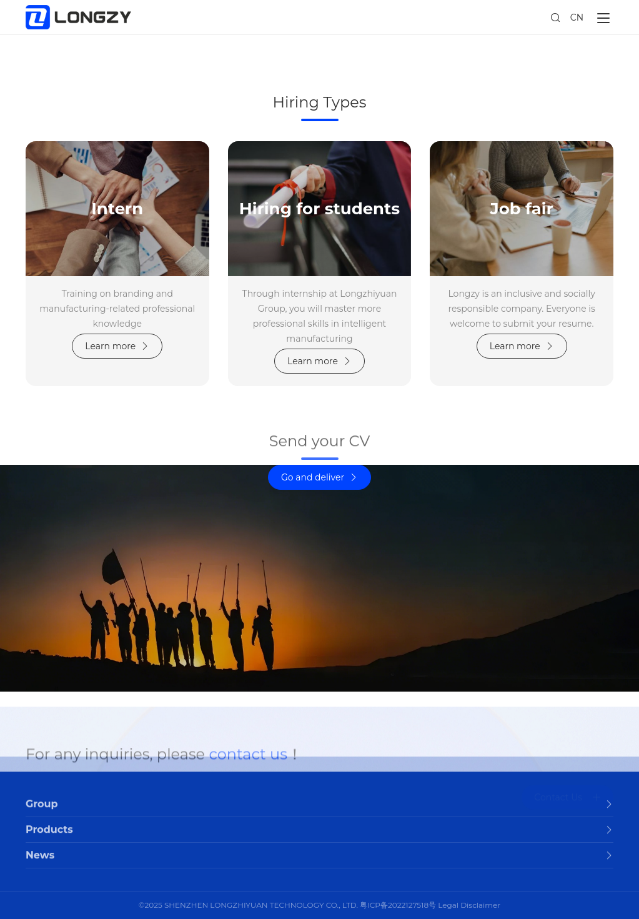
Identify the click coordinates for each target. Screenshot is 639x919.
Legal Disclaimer (469, 905)
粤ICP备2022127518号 (398, 905)
